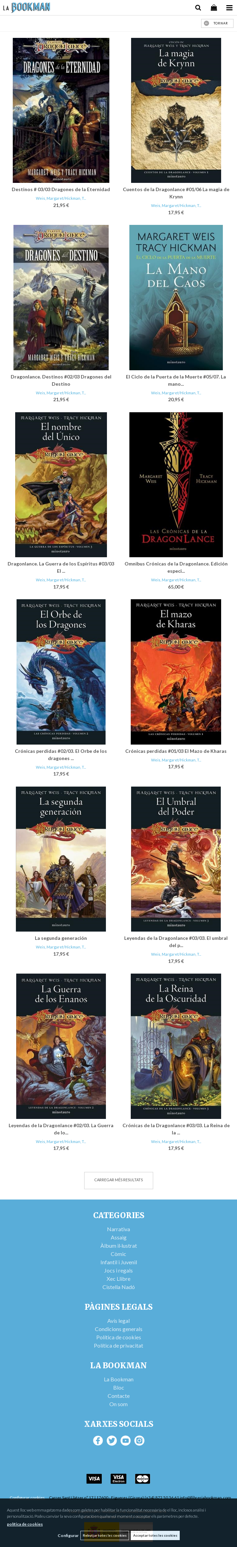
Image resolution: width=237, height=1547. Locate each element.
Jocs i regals (118, 1270)
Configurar (68, 1535)
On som (118, 1404)
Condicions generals (118, 1329)
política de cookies (25, 1524)
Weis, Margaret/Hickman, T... (61, 198)
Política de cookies (118, 1337)
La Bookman (119, 1379)
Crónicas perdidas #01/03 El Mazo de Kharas (176, 751)
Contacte (119, 1395)
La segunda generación (61, 938)
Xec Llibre (118, 1278)
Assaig (119, 1237)
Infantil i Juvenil (118, 1262)
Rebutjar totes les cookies (105, 1535)
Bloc (118, 1387)
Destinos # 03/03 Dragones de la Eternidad (61, 189)
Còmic (118, 1253)
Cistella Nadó (118, 1287)
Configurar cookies (28, 1497)
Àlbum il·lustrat (118, 1245)
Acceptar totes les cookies (155, 1535)
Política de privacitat (118, 1345)
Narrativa (118, 1229)
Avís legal (118, 1320)
